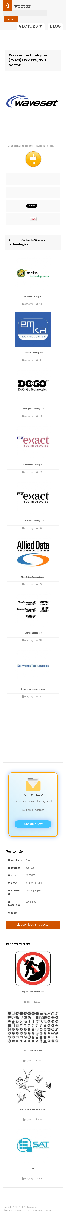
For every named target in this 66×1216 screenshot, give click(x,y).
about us (7, 1210)
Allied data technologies (33, 577)
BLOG (55, 26)
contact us (20, 1210)
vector (22, 6)
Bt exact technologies (33, 521)
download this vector (33, 924)
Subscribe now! (33, 823)
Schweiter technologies (33, 689)
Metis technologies (33, 296)
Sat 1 (33, 1168)
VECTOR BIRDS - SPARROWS (33, 1109)
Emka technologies (33, 353)
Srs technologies (33, 633)
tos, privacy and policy (39, 1210)
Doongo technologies (33, 409)
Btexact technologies (33, 465)
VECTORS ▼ (30, 26)
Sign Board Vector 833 (33, 992)
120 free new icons (33, 1051)
